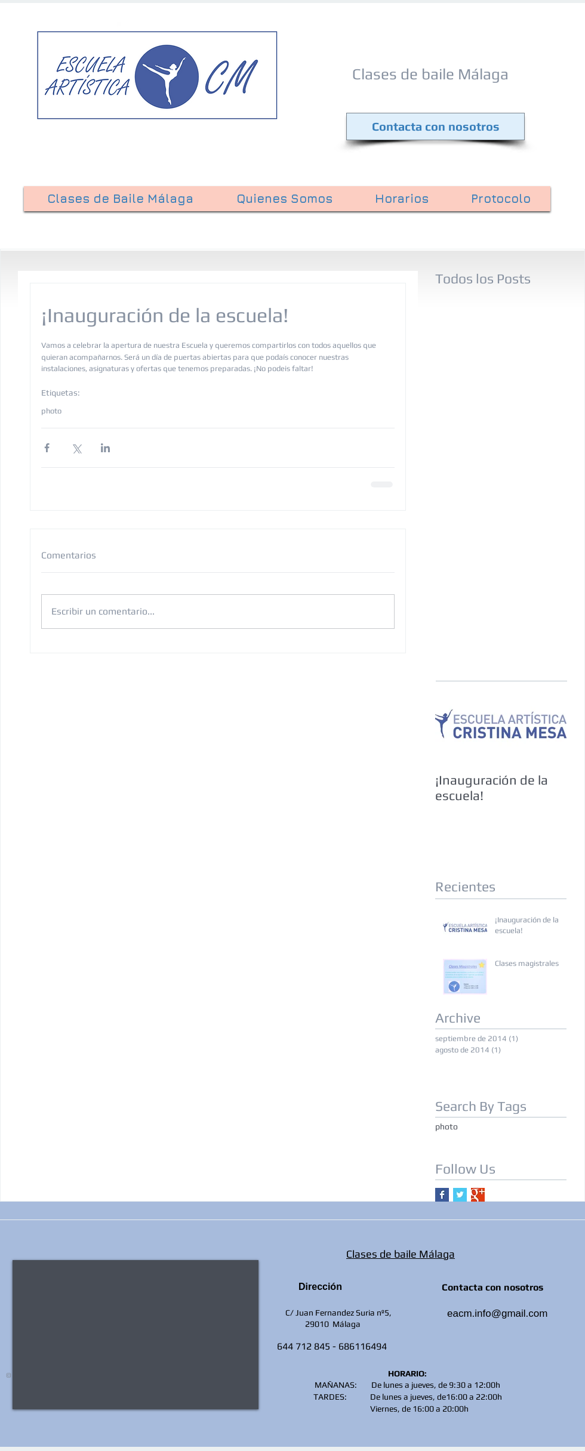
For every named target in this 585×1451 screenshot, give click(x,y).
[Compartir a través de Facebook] (47, 447)
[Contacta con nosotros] (435, 126)
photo (51, 410)
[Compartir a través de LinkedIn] (105, 447)
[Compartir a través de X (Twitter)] (76, 447)
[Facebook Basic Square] (442, 1195)
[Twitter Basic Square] (460, 1195)
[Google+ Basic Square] (478, 1195)
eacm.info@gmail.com (497, 1313)
